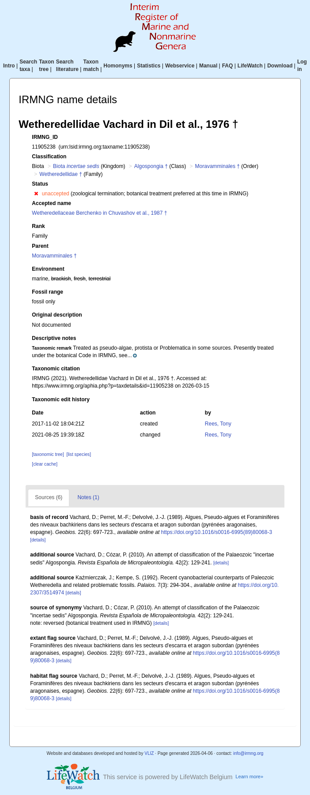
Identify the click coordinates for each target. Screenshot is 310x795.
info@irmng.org (248, 753)
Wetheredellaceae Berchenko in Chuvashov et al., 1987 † (99, 213)
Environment (48, 269)
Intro (9, 66)
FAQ (227, 66)
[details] (37, 539)
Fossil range (47, 292)
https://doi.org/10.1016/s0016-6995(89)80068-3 (216, 532)
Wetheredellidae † (60, 174)
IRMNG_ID (45, 137)
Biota (76, 166)
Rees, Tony (218, 424)
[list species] (79, 454)
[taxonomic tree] (48, 454)
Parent (40, 246)
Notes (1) (88, 497)
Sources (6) (48, 497)
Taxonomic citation (55, 369)
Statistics (148, 66)
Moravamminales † (217, 166)
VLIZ (149, 753)
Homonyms (117, 66)
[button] (36, 193)
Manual (208, 66)
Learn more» (249, 776)
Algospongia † (151, 166)
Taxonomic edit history (60, 399)
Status (40, 184)
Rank (38, 226)
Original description (57, 315)
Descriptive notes (54, 338)
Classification (49, 156)
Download (279, 66)
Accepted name (51, 203)
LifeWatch (250, 66)
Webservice (180, 66)
